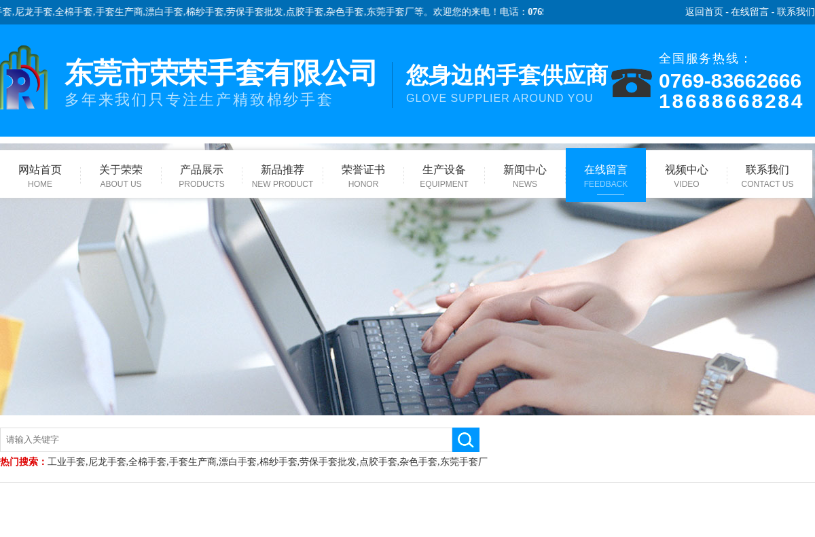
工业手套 (67, 462)
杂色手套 (348, 12)
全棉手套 (77, 12)
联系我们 (796, 12)
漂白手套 (168, 12)
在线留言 (750, 12)
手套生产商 (123, 12)
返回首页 (704, 12)
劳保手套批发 (258, 12)
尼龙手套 (37, 12)
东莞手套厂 (394, 12)
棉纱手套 (208, 12)
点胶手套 (308, 12)
